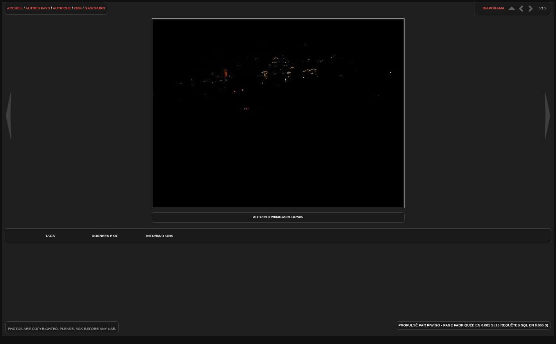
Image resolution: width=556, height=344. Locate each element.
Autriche (62, 8)
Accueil (15, 8)
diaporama (493, 8)
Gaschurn (95, 8)
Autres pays (37, 8)
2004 (78, 8)
